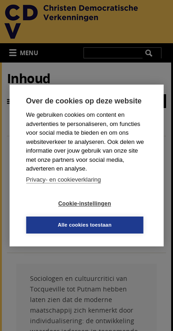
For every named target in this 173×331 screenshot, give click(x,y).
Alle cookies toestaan (85, 225)
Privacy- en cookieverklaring (63, 179)
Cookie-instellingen (84, 203)
